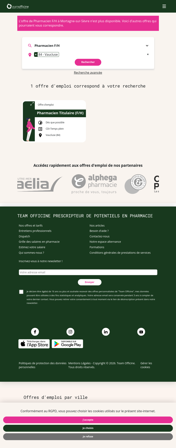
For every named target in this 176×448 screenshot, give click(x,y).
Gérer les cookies (146, 365)
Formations (97, 247)
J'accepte (88, 419)
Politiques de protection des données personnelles (43, 365)
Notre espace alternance (105, 241)
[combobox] (88, 55)
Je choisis (88, 428)
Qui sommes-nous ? (31, 252)
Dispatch (24, 236)
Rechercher (88, 62)
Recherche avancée (88, 72)
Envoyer (89, 282)
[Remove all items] (148, 54)
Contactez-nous (100, 236)
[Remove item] (36, 54)
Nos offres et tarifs (31, 225)
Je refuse (88, 436)
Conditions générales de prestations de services (120, 252)
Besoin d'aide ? (99, 231)
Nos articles (97, 225)
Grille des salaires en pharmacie (39, 241)
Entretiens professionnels (35, 231)
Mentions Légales (79, 363)
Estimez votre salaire (32, 247)
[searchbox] (61, 55)
